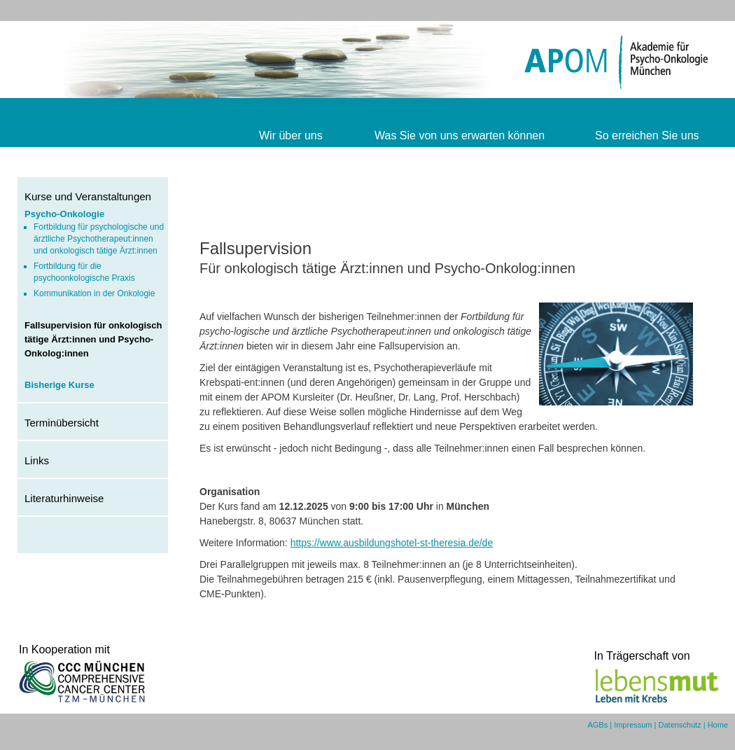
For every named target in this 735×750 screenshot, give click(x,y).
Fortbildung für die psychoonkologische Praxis (84, 272)
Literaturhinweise (64, 498)
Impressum (633, 725)
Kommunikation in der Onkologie (94, 293)
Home (718, 725)
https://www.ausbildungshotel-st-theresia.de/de (391, 542)
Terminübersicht (61, 423)
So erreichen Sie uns (647, 135)
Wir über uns (291, 135)
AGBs (597, 725)
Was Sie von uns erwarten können (459, 135)
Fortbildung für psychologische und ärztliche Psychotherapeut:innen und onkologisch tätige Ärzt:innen (99, 239)
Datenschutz (680, 725)
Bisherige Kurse (59, 385)
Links (36, 460)
